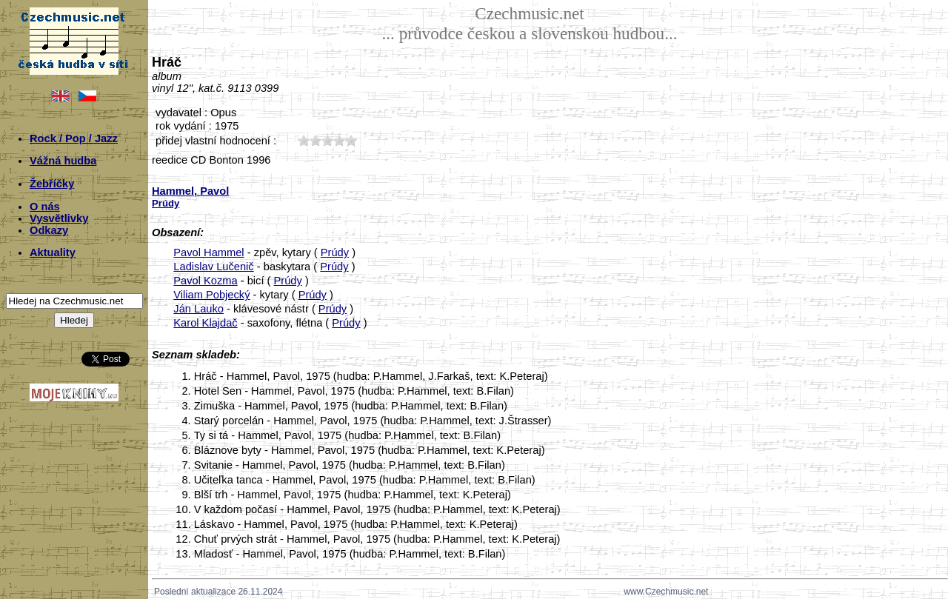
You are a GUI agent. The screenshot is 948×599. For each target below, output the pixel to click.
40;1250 (339, 140)
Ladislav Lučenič (213, 266)
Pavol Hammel (208, 252)
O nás (45, 207)
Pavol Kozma (205, 281)
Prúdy (335, 252)
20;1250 (315, 140)
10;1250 (304, 140)
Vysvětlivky (59, 218)
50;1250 (351, 140)
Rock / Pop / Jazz (74, 138)
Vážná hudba (63, 161)
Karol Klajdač (205, 323)
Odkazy (49, 230)
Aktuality (53, 252)
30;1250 (327, 140)
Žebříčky (52, 184)
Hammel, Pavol (190, 191)
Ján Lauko (198, 309)
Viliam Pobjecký (211, 295)
